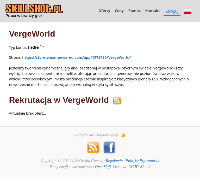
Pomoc (134, 10)
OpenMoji (103, 166)
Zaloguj (172, 11)
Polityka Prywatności (142, 160)
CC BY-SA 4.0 (139, 166)
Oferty (104, 10)
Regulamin (114, 160)
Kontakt (152, 10)
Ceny (119, 10)
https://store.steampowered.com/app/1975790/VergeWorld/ (76, 57)
